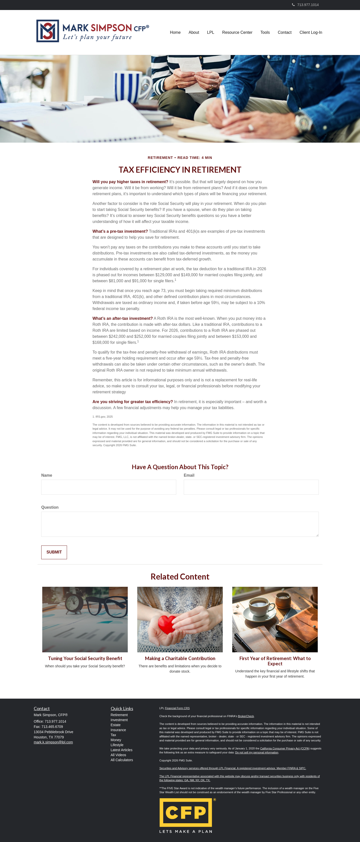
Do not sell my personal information (256, 752)
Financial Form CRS (177, 708)
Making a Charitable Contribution (180, 658)
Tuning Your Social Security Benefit (85, 658)
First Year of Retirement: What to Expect (275, 661)
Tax (113, 735)
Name (46, 475)
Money (116, 740)
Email (189, 475)
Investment (119, 720)
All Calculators (122, 760)
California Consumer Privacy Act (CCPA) (285, 748)
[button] (194, 32)
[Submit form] (54, 552)
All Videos (118, 755)
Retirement (119, 715)
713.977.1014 (305, 5)
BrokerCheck (246, 716)
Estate (116, 725)
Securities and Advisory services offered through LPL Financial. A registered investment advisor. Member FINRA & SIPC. (233, 768)
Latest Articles (121, 750)
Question (49, 507)
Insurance (118, 730)
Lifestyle (117, 745)
